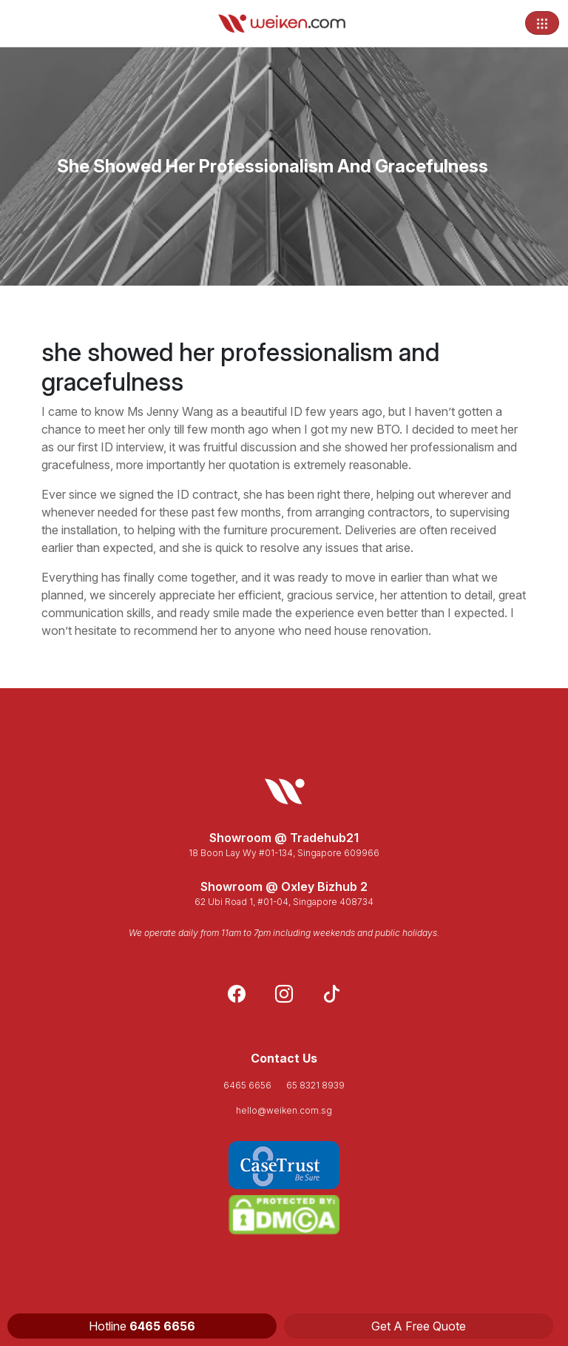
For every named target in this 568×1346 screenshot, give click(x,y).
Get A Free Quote (418, 1326)
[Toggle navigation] (542, 23)
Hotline (142, 1326)
